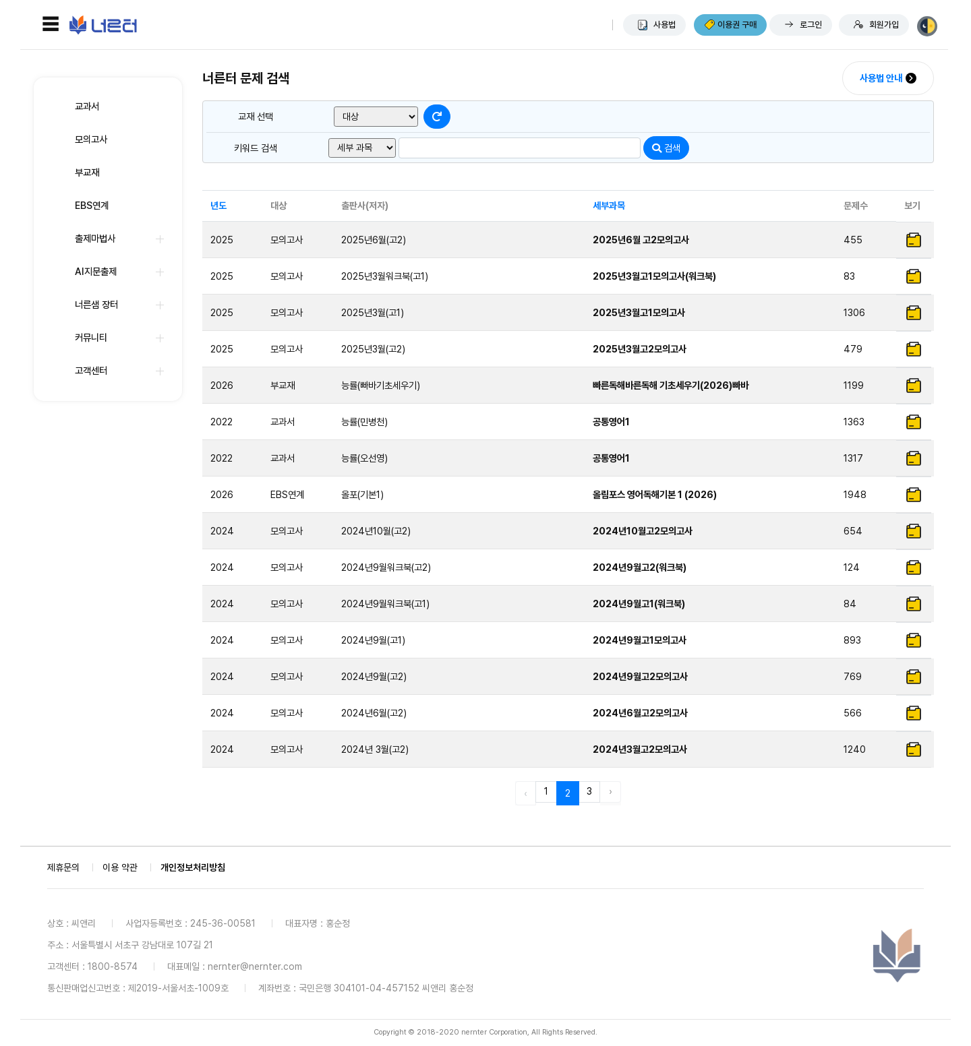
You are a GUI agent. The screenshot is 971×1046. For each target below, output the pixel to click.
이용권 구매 (737, 25)
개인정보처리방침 (192, 867)
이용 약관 (120, 867)
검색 (666, 148)
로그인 (811, 25)
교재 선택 (255, 116)
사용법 (664, 25)
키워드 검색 (255, 148)
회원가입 (884, 25)
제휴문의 (63, 867)
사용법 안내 (881, 78)
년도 (218, 205)
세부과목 (609, 205)
